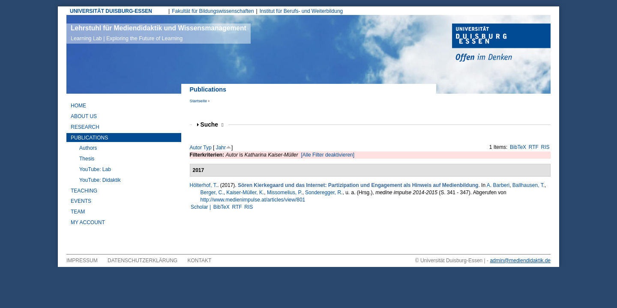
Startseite (198, 100)
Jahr (221, 148)
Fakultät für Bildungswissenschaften (213, 11)
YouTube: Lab (95, 169)
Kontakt (200, 261)
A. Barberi (498, 185)
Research (85, 127)
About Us (84, 116)
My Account (88, 222)
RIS (545, 147)
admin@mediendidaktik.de (520, 261)
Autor (196, 148)
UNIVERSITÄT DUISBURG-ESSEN (111, 11)
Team (78, 212)
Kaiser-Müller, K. (245, 192)
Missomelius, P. (284, 192)
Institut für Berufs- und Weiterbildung (301, 11)
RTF (534, 147)
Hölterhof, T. (203, 185)
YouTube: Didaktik (100, 180)
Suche (212, 124)
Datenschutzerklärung (142, 261)
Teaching (84, 191)
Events (81, 201)
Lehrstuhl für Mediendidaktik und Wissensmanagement (158, 32)
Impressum (82, 261)
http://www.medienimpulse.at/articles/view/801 (253, 200)
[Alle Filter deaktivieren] (327, 155)
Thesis (86, 159)
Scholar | (201, 207)
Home (78, 106)
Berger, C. (212, 192)
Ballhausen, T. (528, 185)
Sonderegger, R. (323, 192)
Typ (207, 148)
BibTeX (518, 147)
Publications (89, 138)
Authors (88, 148)
